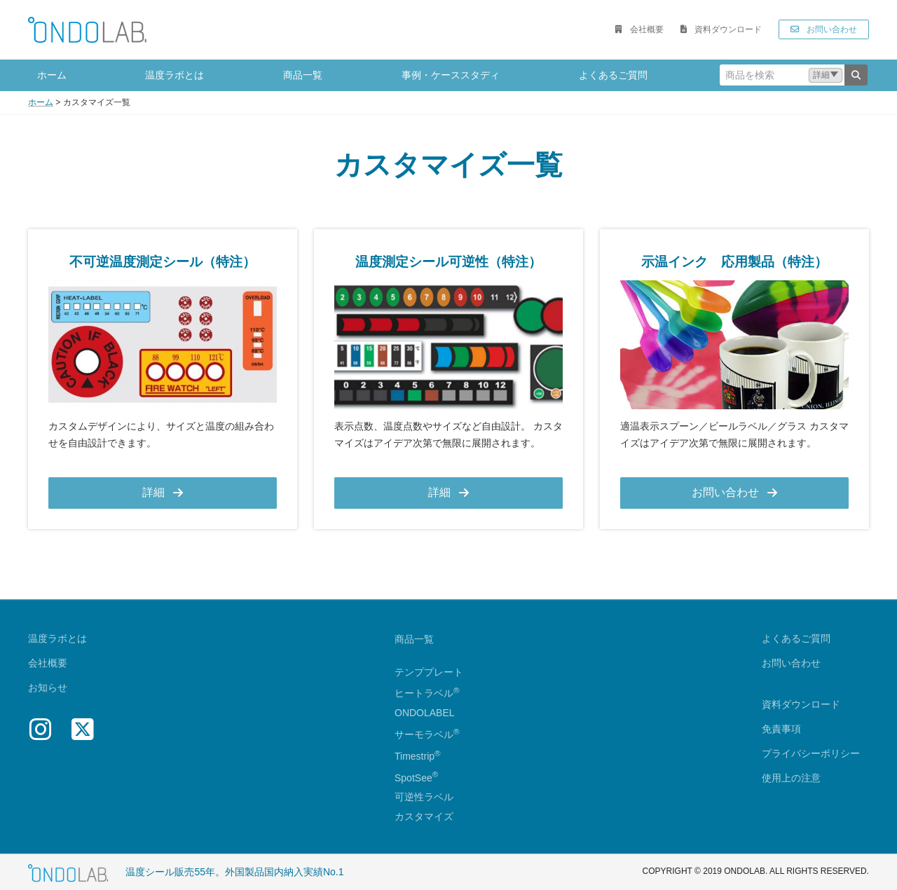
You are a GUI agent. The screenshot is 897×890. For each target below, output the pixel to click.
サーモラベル (427, 734)
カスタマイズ (424, 817)
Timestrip (414, 756)
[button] (639, 29)
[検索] (856, 74)
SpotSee (413, 777)
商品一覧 (414, 639)
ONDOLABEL (425, 713)
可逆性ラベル (424, 797)
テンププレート (429, 672)
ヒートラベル (427, 693)
